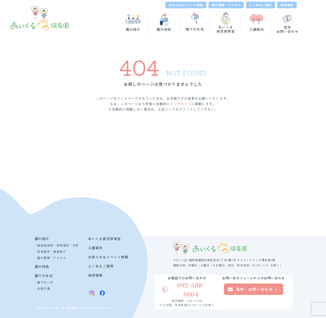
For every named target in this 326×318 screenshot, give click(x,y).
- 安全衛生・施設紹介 (50, 251)
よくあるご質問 (260, 5)
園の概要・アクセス (226, 5)
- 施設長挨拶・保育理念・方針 (57, 245)
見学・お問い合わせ (252, 289)
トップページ (180, 103)
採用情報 (286, 5)
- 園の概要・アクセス (50, 258)
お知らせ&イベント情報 (186, 5)
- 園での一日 (44, 282)
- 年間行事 (42, 288)
